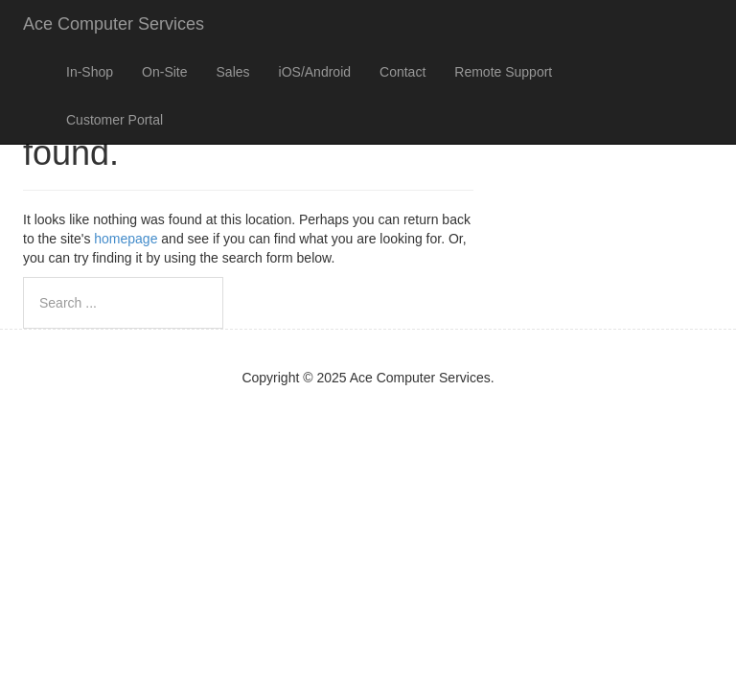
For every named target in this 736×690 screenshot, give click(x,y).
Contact (403, 72)
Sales (233, 72)
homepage (125, 238)
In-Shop (89, 72)
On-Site (164, 72)
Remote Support (503, 72)
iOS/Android (315, 72)
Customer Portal (114, 119)
